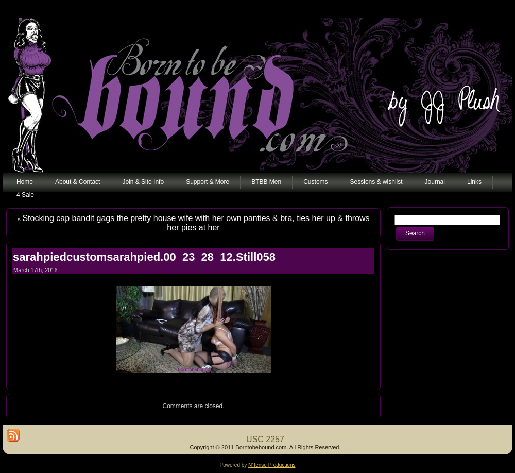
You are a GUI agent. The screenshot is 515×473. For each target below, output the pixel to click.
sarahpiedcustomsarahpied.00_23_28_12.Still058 (144, 256)
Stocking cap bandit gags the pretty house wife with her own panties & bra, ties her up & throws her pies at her (195, 223)
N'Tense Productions (271, 465)
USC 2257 (265, 439)
